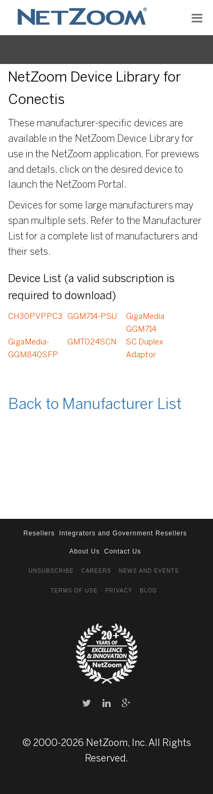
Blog (148, 591)
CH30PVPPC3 (35, 316)
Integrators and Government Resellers (123, 533)
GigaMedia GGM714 (145, 323)
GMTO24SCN (91, 342)
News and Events (149, 571)
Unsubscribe (51, 571)
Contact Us (122, 551)
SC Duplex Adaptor (144, 349)
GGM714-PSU (92, 316)
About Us (84, 551)
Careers (96, 571)
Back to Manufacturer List (95, 405)
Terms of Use (74, 591)
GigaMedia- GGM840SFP (33, 349)
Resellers (39, 533)
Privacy (118, 591)
